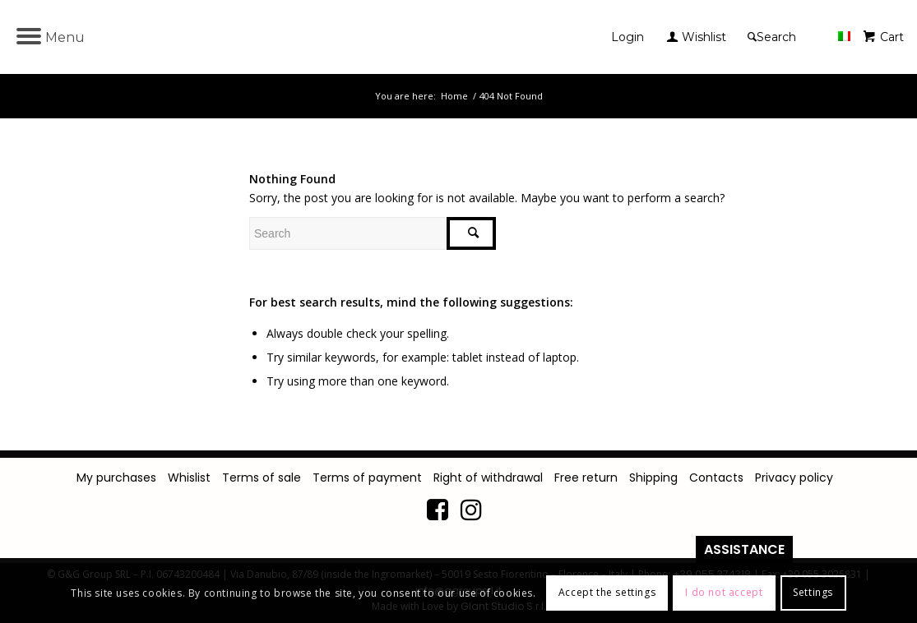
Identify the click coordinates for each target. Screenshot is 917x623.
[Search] (774, 37)
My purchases (116, 477)
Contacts (716, 477)
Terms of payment (367, 477)
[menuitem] (631, 37)
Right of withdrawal (488, 477)
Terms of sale (261, 477)
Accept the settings (606, 592)
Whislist (189, 477)
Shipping (653, 477)
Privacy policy (794, 477)
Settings (813, 592)
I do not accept (723, 592)
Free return (586, 477)
